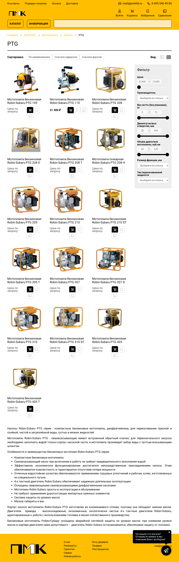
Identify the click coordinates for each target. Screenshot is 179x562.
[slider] (139, 87)
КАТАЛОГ (15, 23)
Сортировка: (15, 57)
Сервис (68, 553)
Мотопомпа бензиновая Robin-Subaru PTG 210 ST (109, 220)
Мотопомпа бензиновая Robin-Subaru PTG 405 (109, 340)
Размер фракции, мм (149, 160)
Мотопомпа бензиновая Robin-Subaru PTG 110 (67, 101)
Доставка (72, 3)
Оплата (56, 3)
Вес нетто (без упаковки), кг (152, 106)
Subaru (68, 35)
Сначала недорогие (66, 57)
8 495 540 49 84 (162, 3)
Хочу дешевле (100, 542)
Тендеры (97, 545)
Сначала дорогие (92, 57)
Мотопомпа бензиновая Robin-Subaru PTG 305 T (24, 280)
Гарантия (69, 549)
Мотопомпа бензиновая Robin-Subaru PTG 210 (67, 220)
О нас (67, 542)
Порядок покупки (36, 3)
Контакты (13, 3)
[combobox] (113, 24)
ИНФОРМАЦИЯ (38, 23)
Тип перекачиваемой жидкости (149, 173)
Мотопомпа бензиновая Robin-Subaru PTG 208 (109, 101)
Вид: (153, 57)
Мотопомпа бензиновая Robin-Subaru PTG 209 (24, 220)
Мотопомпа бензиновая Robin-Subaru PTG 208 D (24, 160)
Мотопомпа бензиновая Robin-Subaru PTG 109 (24, 101)
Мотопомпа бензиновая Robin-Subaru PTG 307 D (109, 280)
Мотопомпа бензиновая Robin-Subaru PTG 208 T (67, 160)
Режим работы (72, 556)
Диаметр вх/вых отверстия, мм (146, 124)
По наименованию (39, 57)
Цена (140, 77)
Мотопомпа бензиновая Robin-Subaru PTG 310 (24, 340)
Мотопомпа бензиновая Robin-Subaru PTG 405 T (24, 399)
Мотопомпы (50, 35)
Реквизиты (70, 545)
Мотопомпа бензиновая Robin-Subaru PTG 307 (67, 280)
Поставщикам (100, 549)
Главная (12, 35)
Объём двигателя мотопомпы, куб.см (148, 143)
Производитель (146, 92)
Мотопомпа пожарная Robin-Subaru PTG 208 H (108, 160)
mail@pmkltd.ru (132, 3)
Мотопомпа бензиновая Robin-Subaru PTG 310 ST (67, 340)
